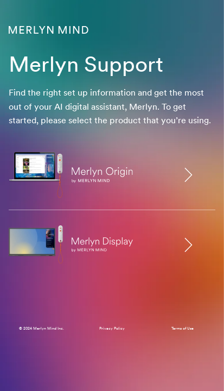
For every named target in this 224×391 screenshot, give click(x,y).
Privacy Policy (112, 328)
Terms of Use (182, 328)
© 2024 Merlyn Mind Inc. (41, 328)
